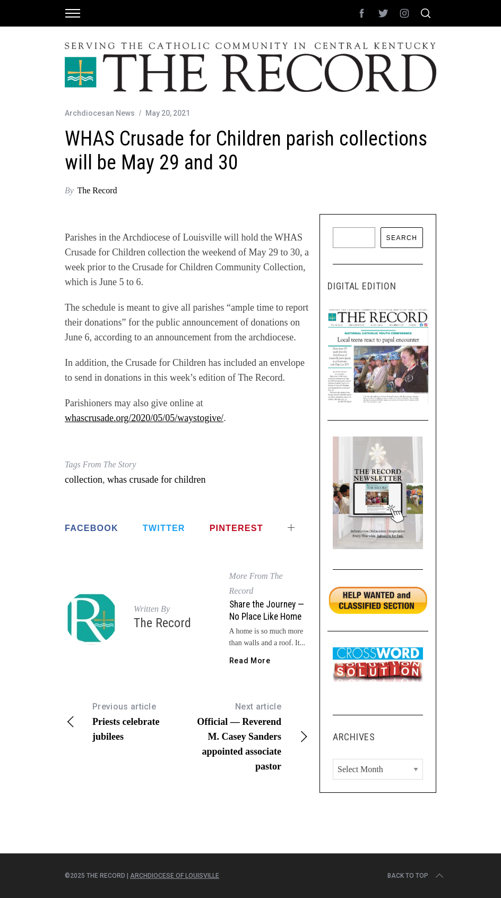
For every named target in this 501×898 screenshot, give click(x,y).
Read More (250, 660)
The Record (97, 190)
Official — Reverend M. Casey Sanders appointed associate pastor (248, 735)
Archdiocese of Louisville (174, 875)
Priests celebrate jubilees (126, 720)
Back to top (416, 876)
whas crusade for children (156, 479)
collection (83, 479)
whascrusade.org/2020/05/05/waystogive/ (144, 418)
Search (401, 238)
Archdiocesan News (100, 113)
